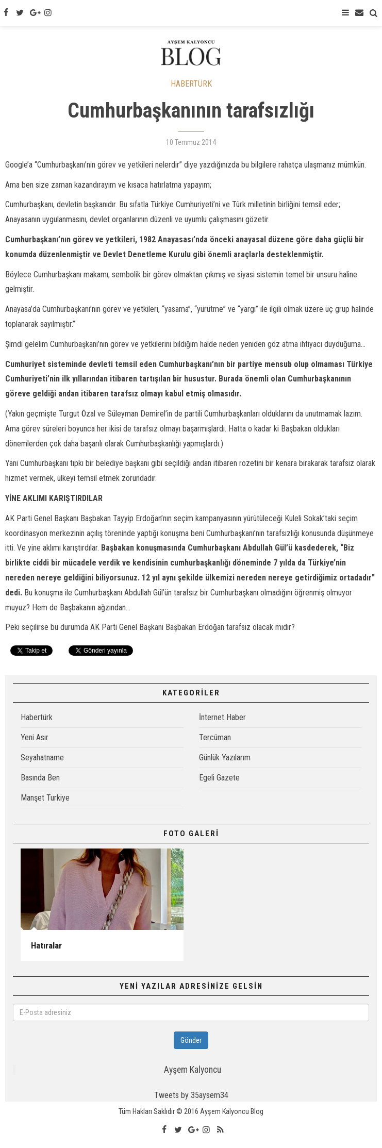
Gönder (191, 1040)
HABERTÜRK (191, 84)
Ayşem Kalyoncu (192, 1069)
